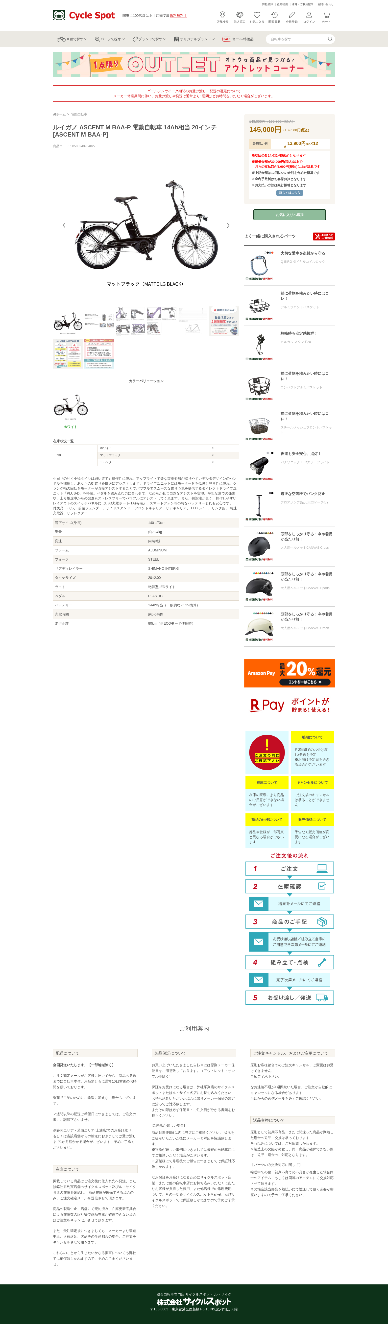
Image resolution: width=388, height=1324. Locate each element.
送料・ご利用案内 (303, 4)
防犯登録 (267, 4)
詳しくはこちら (289, 192)
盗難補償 (282, 4)
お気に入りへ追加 (290, 215)
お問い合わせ (325, 4)
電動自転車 (79, 114)
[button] (228, 225)
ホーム (59, 114)
